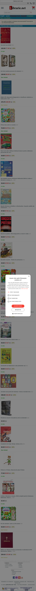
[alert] (18, 295)
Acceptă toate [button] (18, 306)
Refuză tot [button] (18, 309)
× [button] (28, 276)
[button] (17, 313)
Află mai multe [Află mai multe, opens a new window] (24, 288)
